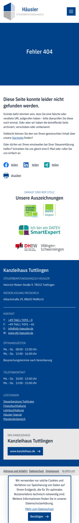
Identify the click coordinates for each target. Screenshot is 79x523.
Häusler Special (12, 415)
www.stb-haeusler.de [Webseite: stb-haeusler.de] (20, 333)
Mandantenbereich (14, 419)
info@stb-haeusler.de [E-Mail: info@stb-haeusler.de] (20, 329)
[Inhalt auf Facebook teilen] (10, 165)
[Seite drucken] (12, 175)
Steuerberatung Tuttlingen (18, 401)
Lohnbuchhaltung (13, 410)
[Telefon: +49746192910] (20, 320)
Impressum (52, 471)
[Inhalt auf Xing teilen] (51, 165)
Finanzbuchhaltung (14, 406)
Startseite (17, 138)
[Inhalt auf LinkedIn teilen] (31, 165)
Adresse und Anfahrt (15, 471)
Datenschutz (36, 471)
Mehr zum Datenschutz (39, 509)
